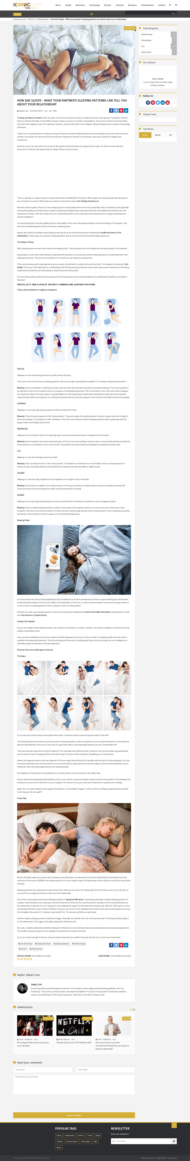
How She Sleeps (26, 944)
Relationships (130, 28)
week (145, 135)
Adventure (80, 5)
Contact (161, 5)
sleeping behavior (62, 944)
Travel (89, 1135)
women (24, 949)
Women (107, 5)
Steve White (157, 79)
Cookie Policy (161, 1158)
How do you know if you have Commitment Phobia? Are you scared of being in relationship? (112, 1046)
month (158, 135)
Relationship (69, 1135)
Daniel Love (22, 111)
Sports (59, 1148)
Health (68, 5)
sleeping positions (44, 944)
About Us (151, 1158)
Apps (95, 1141)
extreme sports (72, 1141)
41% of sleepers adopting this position (110, 382)
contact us (172, 1158)
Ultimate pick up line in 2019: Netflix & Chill (73, 1043)
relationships (31, 877)
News (58, 5)
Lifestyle (119, 5)
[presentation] (33, 1103)
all (170, 135)
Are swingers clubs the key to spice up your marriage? (33, 1044)
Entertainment (147, 5)
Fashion (81, 1135)
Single (98, 1135)
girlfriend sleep (79, 944)
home (143, 1158)
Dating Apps (85, 1141)
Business (132, 5)
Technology (94, 5)
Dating (59, 1135)
